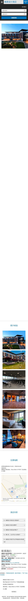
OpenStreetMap (6, 499)
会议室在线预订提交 (6, 559)
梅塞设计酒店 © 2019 (8, 579)
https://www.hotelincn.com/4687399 (10, 562)
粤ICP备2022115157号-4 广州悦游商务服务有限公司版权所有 (13, 583)
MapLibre (4, 498)
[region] (14, 488)
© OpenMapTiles (16, 498)
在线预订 (13, 555)
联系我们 (14, 591)
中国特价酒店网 (10, 573)
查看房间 (25, 2)
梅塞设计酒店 (10, 2)
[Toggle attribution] (25, 498)
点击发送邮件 (10, 568)
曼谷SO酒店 (18, 573)
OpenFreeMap (10, 498)
